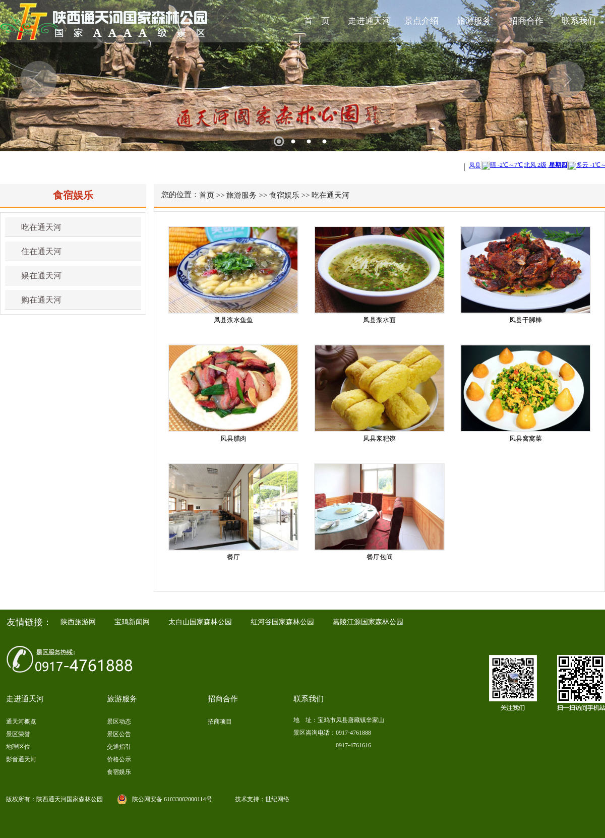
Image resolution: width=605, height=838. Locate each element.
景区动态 (119, 721)
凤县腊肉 (233, 438)
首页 (206, 195)
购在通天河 (41, 299)
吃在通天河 (41, 227)
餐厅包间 (380, 557)
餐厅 (233, 557)
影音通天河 (21, 759)
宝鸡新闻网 (132, 622)
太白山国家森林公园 (200, 622)
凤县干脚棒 (525, 320)
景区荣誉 (18, 734)
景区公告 (119, 734)
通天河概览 (21, 721)
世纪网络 (277, 799)
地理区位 (18, 746)
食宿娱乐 (284, 195)
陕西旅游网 (78, 622)
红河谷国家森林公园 (282, 622)
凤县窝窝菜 (525, 438)
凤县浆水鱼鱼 (233, 320)
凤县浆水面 (379, 320)
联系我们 (579, 21)
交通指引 (119, 746)
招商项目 (220, 721)
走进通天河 (369, 21)
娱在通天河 (41, 275)
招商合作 (526, 21)
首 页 (317, 21)
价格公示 (119, 759)
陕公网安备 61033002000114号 (172, 799)
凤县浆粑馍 (379, 438)
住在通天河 (41, 251)
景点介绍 (421, 21)
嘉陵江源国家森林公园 (368, 622)
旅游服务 (474, 21)
